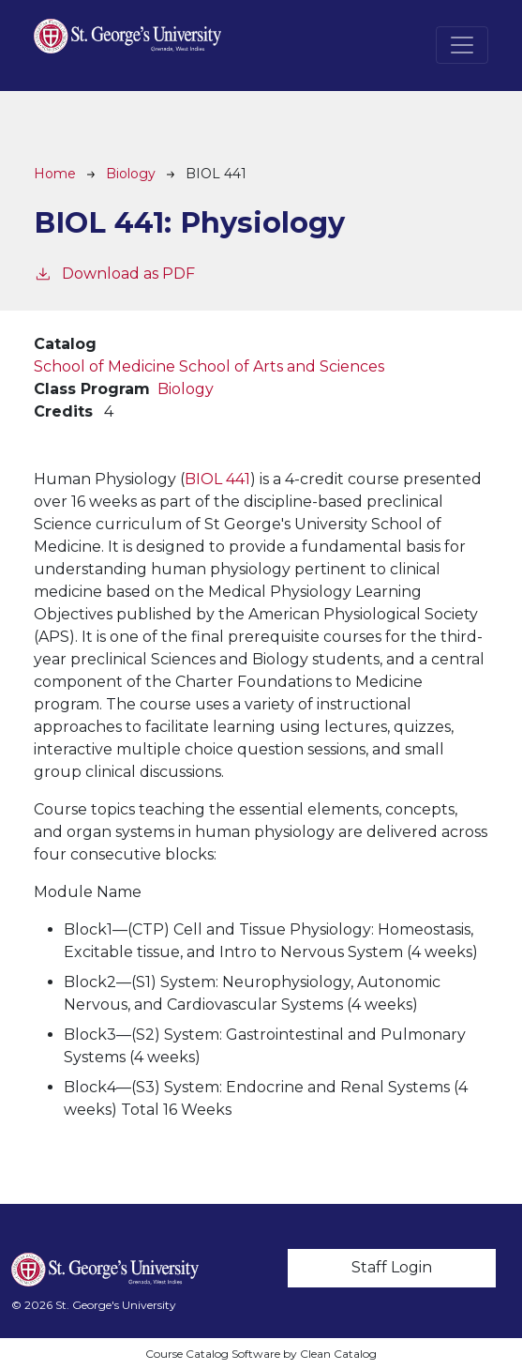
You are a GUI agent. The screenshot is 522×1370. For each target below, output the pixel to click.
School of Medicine (104, 366)
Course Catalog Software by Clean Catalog (261, 1354)
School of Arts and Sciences (281, 366)
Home (55, 173)
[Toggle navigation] (462, 45)
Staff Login (391, 1267)
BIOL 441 (217, 479)
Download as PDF (114, 272)
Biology (131, 173)
